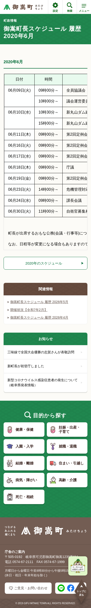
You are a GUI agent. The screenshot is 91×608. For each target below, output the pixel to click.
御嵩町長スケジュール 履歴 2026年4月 (37, 317)
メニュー (84, 9)
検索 (70, 7)
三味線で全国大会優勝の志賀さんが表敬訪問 (44, 352)
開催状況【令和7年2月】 (27, 310)
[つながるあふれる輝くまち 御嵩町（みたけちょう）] (23, 7)
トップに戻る (81, 590)
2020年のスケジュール (43, 263)
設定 (55, 7)
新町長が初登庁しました (44, 366)
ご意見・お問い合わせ (28, 588)
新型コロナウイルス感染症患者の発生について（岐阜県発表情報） (44, 382)
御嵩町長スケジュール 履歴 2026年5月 (37, 302)
